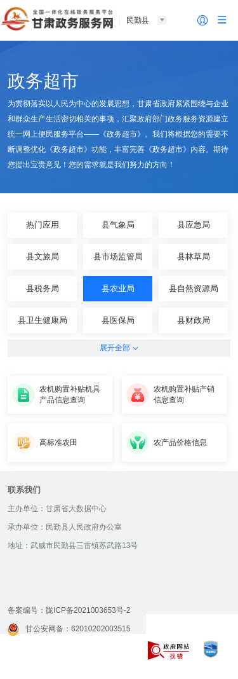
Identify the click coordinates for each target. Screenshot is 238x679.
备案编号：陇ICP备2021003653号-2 (69, 610)
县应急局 (193, 225)
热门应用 (42, 225)
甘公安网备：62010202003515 (69, 628)
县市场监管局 (118, 256)
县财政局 (193, 320)
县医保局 (118, 320)
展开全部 (119, 347)
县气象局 (118, 225)
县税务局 (42, 288)
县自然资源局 (193, 288)
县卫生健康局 (42, 320)
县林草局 (193, 256)
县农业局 (118, 288)
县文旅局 (42, 256)
